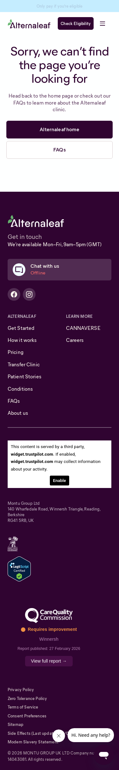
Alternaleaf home (59, 129)
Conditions (20, 389)
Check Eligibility (76, 23)
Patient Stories (24, 377)
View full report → (49, 661)
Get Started (21, 328)
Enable (59, 480)
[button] (102, 23)
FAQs (59, 150)
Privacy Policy (21, 689)
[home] (29, 23)
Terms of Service (23, 707)
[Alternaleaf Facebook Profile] (14, 294)
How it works (22, 340)
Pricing (15, 352)
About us (18, 413)
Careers (75, 340)
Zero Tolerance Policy (27, 698)
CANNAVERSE (83, 328)
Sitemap (15, 724)
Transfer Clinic (24, 365)
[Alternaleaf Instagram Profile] (29, 294)
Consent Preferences (27, 716)
